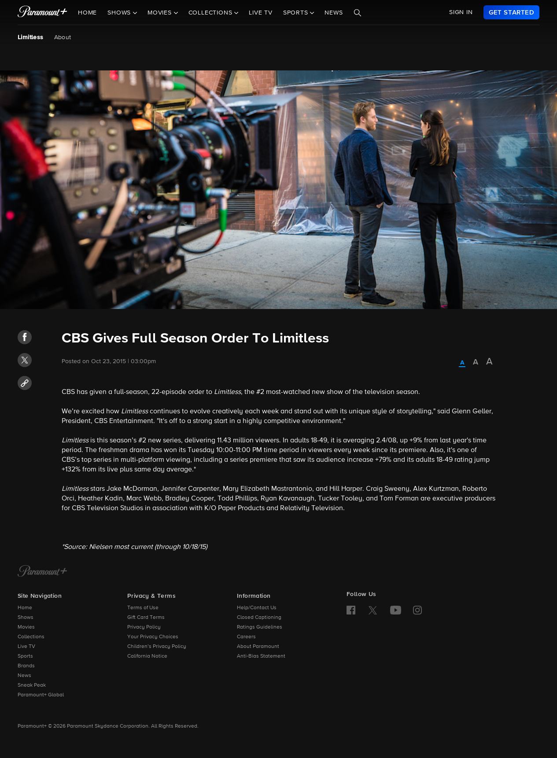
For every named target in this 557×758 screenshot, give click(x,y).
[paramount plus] (42, 12)
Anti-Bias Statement (261, 656)
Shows (25, 617)
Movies (26, 627)
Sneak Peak (32, 685)
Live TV (261, 13)
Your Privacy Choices (152, 637)
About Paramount (258, 646)
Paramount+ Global (41, 695)
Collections (31, 637)
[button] (25, 337)
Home (87, 13)
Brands (26, 666)
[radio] (462, 363)
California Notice (147, 656)
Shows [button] (120, 13)
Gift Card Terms (146, 617)
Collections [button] (211, 13)
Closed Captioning (259, 617)
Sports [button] (296, 13)
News (334, 13)
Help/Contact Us (257, 608)
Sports (25, 656)
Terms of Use (143, 608)
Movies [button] (161, 13)
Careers (246, 637)
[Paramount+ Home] (42, 571)
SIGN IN (461, 12)
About (62, 37)
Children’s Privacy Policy (156, 646)
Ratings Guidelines (259, 627)
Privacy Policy (144, 627)
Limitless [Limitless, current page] (31, 37)
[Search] (357, 13)
